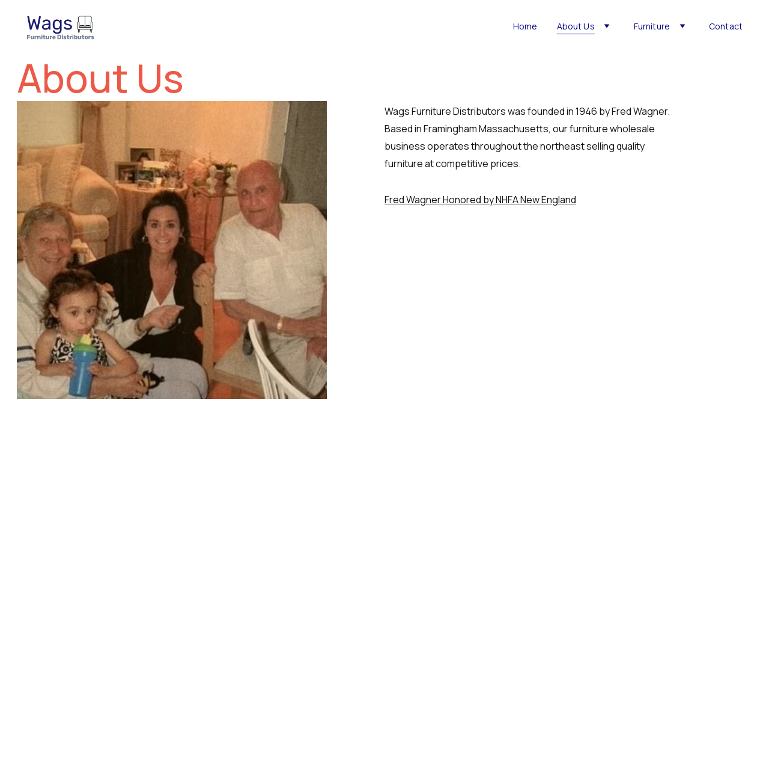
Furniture (652, 27)
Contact (726, 27)
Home (525, 27)
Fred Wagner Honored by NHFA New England (480, 199)
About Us (576, 27)
